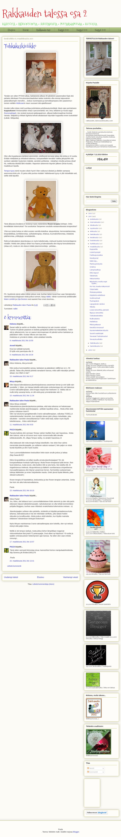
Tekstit (90, 768)
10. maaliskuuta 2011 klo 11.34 (22, 396)
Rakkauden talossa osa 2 (44, 13)
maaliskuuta (95, 247)
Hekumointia (95, 279)
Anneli (12, 346)
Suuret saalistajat (96, 333)
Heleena (13, 324)
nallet (15, 309)
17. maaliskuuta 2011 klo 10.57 (22, 542)
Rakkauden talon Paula (19, 360)
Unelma (93, 267)
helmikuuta (94, 343)
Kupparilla (94, 249)
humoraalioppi (10, 113)
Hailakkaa (93, 322)
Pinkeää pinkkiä (96, 292)
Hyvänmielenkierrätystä (99, 330)
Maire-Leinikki (9, 299)
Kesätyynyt (94, 258)
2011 (90, 216)
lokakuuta (94, 225)
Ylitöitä (92, 307)
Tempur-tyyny (9, 171)
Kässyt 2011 (82, 30)
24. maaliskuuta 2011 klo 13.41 (22, 561)
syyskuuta (94, 228)
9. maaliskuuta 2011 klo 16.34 (21, 355)
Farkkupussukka (96, 255)
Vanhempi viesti (70, 577)
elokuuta (93, 231)
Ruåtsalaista (95, 319)
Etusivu (11, 30)
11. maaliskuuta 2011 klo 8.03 (21, 425)
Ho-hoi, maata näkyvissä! (100, 286)
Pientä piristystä (96, 264)
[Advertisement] (98, 792)
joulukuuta (94, 219)
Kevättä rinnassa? (97, 327)
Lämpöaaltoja (95, 270)
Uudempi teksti (11, 577)
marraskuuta (95, 222)
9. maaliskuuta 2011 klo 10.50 (21, 341)
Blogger (76, 832)
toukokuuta (95, 240)
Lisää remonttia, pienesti (99, 310)
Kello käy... (94, 261)
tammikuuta (95, 346)
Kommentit (92, 772)
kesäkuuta (94, 237)
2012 (90, 213)
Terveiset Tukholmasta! (99, 336)
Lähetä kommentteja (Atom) (43, 584)
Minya (12, 381)
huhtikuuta (94, 244)
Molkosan (20, 103)
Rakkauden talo (43, 30)
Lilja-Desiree (22, 299)
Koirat (26, 30)
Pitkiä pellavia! (95, 325)
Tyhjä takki (94, 289)
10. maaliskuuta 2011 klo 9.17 (21, 376)
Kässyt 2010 (63, 30)
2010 (90, 350)
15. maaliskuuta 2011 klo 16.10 (22, 490)
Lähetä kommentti (14, 566)
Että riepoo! (94, 273)
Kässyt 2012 (100, 30)
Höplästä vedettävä (97, 295)
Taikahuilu (94, 276)
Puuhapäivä (94, 301)
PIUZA (12, 430)
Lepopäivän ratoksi (97, 304)
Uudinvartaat (95, 298)
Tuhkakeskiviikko (96, 316)
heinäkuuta (94, 234)
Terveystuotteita (96, 339)
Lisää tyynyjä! (95, 252)
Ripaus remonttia (96, 313)
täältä (48, 297)
